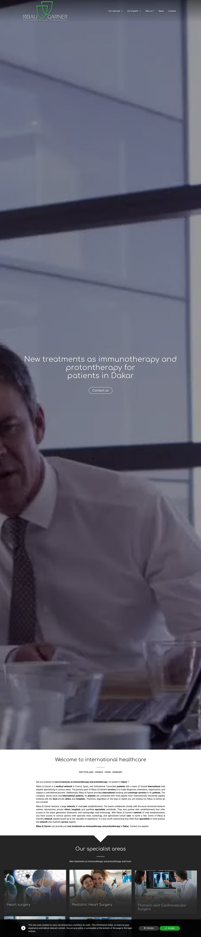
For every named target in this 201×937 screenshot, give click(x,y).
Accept (170, 928)
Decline (149, 928)
